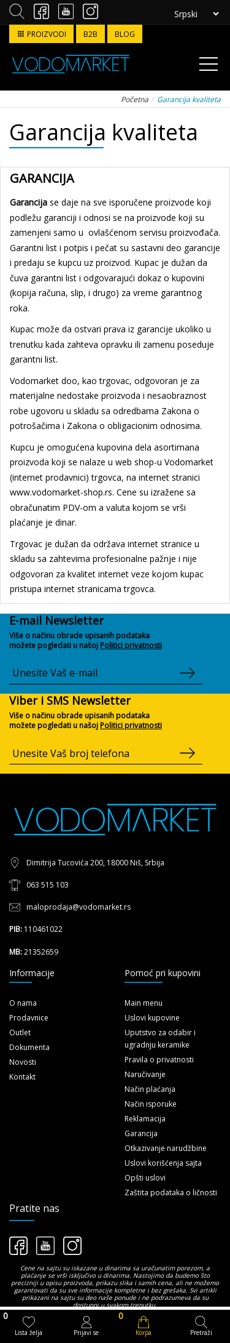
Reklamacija (145, 1118)
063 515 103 (47, 885)
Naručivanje (145, 1074)
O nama (23, 1003)
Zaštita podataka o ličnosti (171, 1192)
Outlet (20, 1032)
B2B (90, 34)
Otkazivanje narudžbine (166, 1148)
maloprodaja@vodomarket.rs (78, 907)
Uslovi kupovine (152, 1017)
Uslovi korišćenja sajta (163, 1163)
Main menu (144, 1003)
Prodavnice (28, 1017)
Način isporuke (151, 1104)
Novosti (22, 1062)
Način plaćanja (150, 1089)
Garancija (141, 1133)
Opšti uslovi (145, 1178)
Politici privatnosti (131, 645)
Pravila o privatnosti (159, 1059)
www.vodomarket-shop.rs (61, 492)
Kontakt (22, 1077)
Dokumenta (29, 1047)
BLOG (125, 34)
